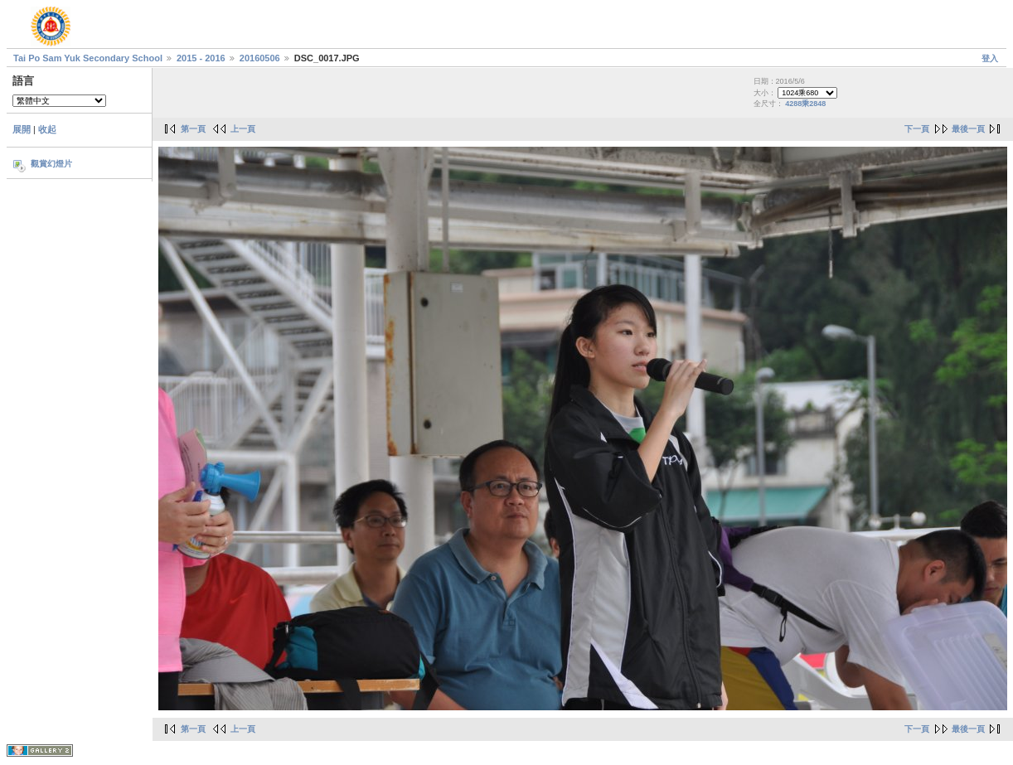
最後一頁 (968, 128)
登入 (989, 58)
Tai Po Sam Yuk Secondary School (87, 58)
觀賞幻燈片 (51, 163)
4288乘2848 (805, 103)
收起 (47, 129)
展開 (21, 129)
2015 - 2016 (201, 58)
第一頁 (193, 128)
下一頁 (916, 128)
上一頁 (242, 128)
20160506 (260, 58)
